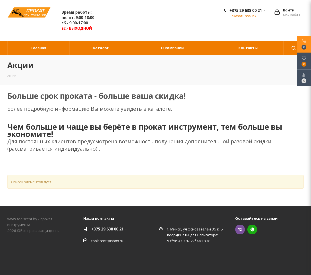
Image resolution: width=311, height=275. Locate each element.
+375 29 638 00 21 (245, 10)
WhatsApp (252, 229)
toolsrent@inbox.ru (107, 240)
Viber (240, 229)
